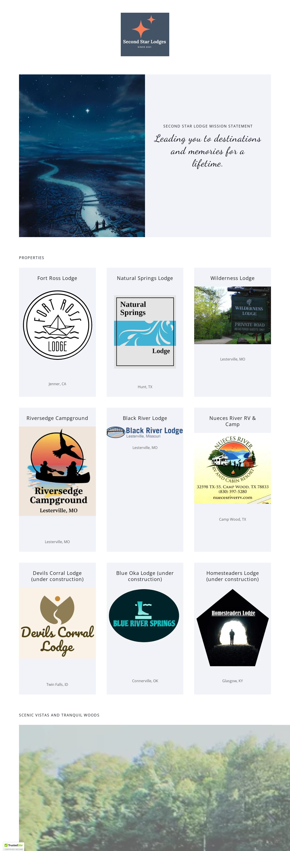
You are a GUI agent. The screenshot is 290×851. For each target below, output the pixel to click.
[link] (145, 34)
